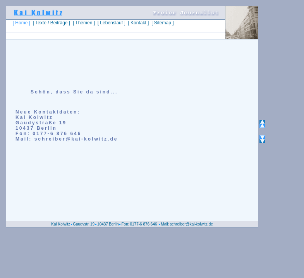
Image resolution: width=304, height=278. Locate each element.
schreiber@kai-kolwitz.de (191, 224)
